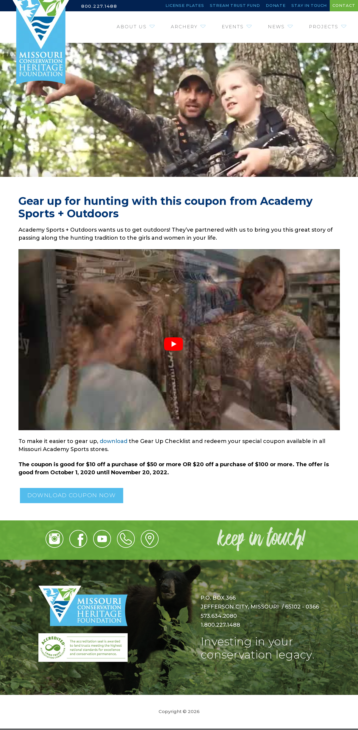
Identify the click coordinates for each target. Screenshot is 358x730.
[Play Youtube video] (180, 345)
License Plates (147, 6)
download (113, 442)
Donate (257, 6)
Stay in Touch (298, 6)
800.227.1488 (100, 6)
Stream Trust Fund (208, 6)
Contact (341, 6)
